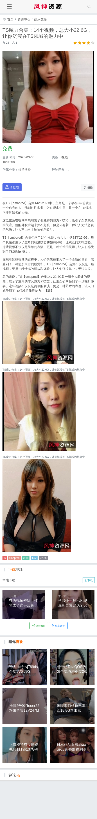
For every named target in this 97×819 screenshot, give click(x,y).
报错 (88, 187)
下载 (88, 580)
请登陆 (12, 187)
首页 (8, 19)
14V (34, 558)
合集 (25, 558)
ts (5, 558)
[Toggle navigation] (9, 6)
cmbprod (14, 558)
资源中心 (24, 19)
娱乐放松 (40, 19)
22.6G (43, 558)
